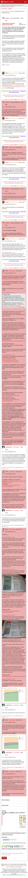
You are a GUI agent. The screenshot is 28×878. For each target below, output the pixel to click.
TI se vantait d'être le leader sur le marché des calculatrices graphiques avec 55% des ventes (13, 87)
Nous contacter (17, 865)
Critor (7, 147)
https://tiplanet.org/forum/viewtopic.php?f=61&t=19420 (13, 341)
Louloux (7, 18)
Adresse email (5, 805)
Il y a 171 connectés (8, 865)
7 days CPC (22, 95)
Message (4, 810)
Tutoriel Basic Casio (19, 96)
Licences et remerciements (16, 867)
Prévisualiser (22, 826)
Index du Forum (5, 11)
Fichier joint (4, 837)
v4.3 (8, 864)
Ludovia (7, 64)
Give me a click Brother (10, 99)
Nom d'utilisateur (6, 800)
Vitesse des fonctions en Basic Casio (11, 95)
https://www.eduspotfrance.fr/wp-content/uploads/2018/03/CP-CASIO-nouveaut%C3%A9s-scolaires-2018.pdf (10, 360)
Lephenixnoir (8, 447)
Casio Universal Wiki (9, 96)
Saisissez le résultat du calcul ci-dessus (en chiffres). (14, 848)
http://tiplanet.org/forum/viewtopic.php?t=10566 (12, 278)
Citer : (3, 75)
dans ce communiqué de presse (12, 167)
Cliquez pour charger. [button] (10, 6)
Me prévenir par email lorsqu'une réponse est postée (14, 842)
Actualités (12, 11)
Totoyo (7, 73)
